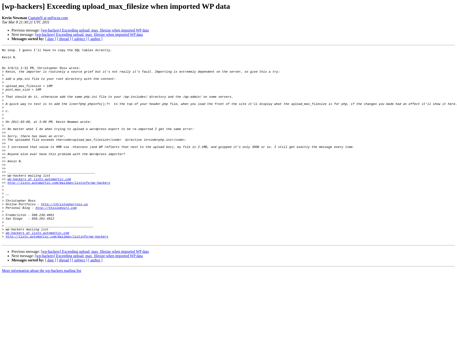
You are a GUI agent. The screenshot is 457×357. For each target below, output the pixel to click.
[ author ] (95, 39)
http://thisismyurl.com (56, 240)
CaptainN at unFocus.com (48, 18)
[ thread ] (64, 39)
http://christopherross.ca (64, 235)
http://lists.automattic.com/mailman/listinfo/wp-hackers (58, 210)
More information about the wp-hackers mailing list (41, 309)
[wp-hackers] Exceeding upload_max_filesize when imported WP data (95, 30)
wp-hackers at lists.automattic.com (39, 205)
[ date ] (50, 39)
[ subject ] (79, 39)
